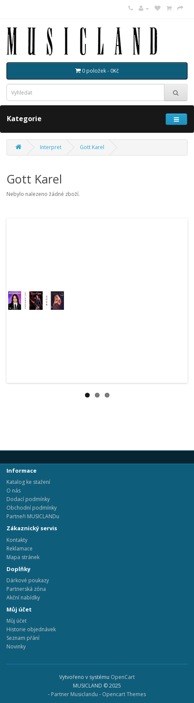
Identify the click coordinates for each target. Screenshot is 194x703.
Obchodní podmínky (31, 507)
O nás (13, 490)
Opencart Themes (124, 694)
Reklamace (19, 548)
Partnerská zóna (26, 589)
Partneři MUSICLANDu (32, 516)
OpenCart (123, 677)
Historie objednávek (31, 629)
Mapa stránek (22, 557)
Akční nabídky (23, 597)
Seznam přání (22, 638)
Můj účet (16, 620)
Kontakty (16, 540)
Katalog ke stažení (28, 482)
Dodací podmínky (28, 499)
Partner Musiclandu (74, 694)
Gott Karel (92, 147)
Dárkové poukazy (27, 580)
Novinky (16, 646)
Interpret (50, 147)
